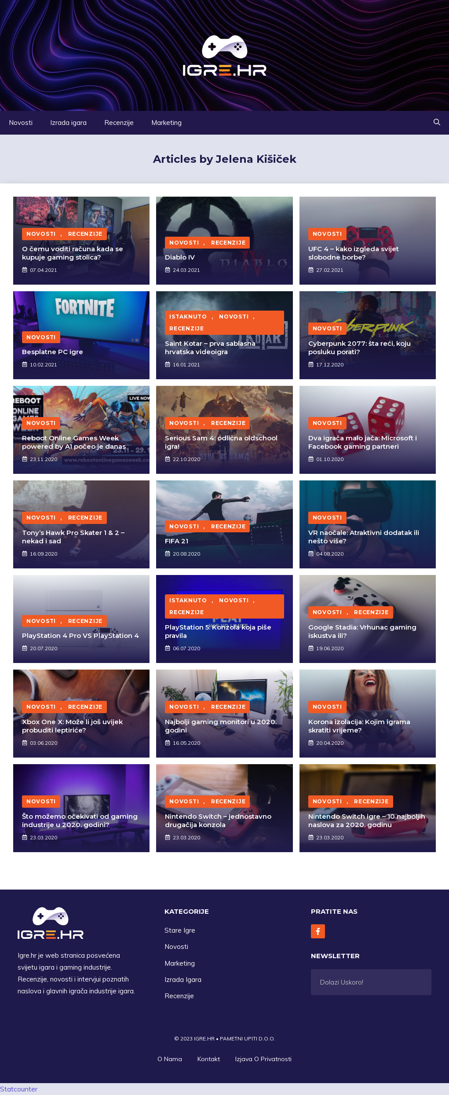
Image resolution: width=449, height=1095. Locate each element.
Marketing (166, 122)
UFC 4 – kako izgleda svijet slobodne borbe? (353, 253)
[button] (437, 123)
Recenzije (119, 122)
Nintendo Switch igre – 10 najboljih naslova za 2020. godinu (366, 820)
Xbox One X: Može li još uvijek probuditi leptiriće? (72, 726)
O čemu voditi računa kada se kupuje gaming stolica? (72, 253)
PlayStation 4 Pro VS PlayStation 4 (80, 635)
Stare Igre (179, 930)
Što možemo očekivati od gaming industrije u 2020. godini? (80, 820)
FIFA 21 (176, 541)
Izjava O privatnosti (263, 1059)
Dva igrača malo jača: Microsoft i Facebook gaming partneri (362, 442)
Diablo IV (180, 257)
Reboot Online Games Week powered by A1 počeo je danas (74, 442)
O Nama (169, 1059)
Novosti (21, 122)
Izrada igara (68, 122)
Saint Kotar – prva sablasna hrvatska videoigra (210, 347)
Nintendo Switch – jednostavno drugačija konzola (218, 820)
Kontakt (208, 1059)
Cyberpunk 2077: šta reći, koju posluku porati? (359, 347)
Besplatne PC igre (52, 352)
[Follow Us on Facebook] (318, 931)
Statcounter (18, 1088)
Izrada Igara (182, 979)
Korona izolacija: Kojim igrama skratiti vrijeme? (359, 726)
